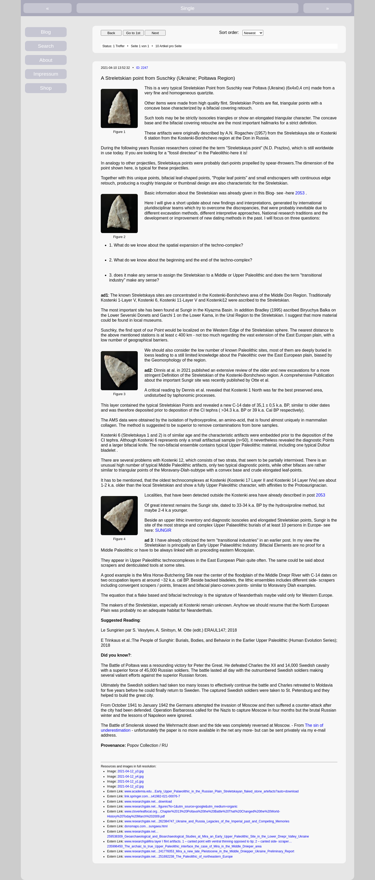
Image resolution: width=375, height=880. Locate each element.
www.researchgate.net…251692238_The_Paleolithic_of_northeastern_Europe (178, 856)
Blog (46, 32)
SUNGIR (163, 530)
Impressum (46, 74)
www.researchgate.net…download (148, 801)
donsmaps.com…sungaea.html (145, 826)
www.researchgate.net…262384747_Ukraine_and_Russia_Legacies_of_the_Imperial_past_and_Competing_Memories (206, 821)
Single (187, 8)
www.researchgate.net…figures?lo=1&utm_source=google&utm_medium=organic (181, 806)
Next (155, 33)
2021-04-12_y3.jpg (130, 771)
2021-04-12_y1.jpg (130, 781)
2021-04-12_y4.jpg (130, 776)
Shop (46, 88)
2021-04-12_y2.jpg (130, 786)
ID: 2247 (142, 68)
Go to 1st (133, 33)
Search (46, 46)
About (45, 60)
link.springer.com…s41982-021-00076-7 (152, 796)
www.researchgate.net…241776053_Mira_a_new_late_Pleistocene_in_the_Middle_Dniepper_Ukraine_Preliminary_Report (209, 851)
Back (111, 33)
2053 (300, 193)
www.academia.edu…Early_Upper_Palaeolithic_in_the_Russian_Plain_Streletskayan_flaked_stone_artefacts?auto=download (211, 791)
